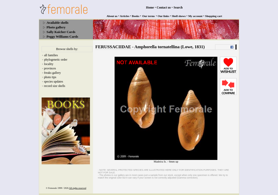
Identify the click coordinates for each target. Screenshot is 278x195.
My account (195, 16)
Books (135, 16)
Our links (163, 16)
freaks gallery (52, 73)
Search (178, 7)
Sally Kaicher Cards (61, 32)
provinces (50, 68)
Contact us (164, 7)
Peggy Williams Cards (62, 36)
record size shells (54, 86)
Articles (124, 16)
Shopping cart (213, 16)
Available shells (57, 23)
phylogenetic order (55, 59)
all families (51, 55)
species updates (53, 81)
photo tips (50, 77)
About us (112, 16)
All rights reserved (77, 188)
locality (48, 64)
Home (150, 7)
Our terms (148, 16)
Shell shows (179, 16)
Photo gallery (56, 27)
